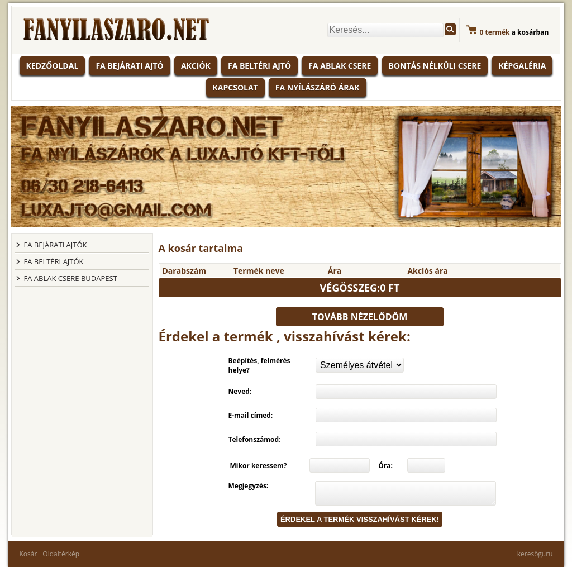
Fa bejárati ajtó (129, 65)
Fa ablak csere (339, 65)
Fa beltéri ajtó (259, 65)
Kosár (28, 554)
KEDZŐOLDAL (52, 65)
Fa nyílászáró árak (317, 87)
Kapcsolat (235, 87)
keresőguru (535, 554)
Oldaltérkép (60, 554)
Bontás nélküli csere (435, 65)
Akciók (196, 65)
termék (495, 32)
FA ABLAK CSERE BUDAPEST (70, 278)
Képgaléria (522, 65)
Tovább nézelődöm (360, 317)
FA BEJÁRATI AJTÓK (55, 245)
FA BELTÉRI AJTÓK (54, 261)
